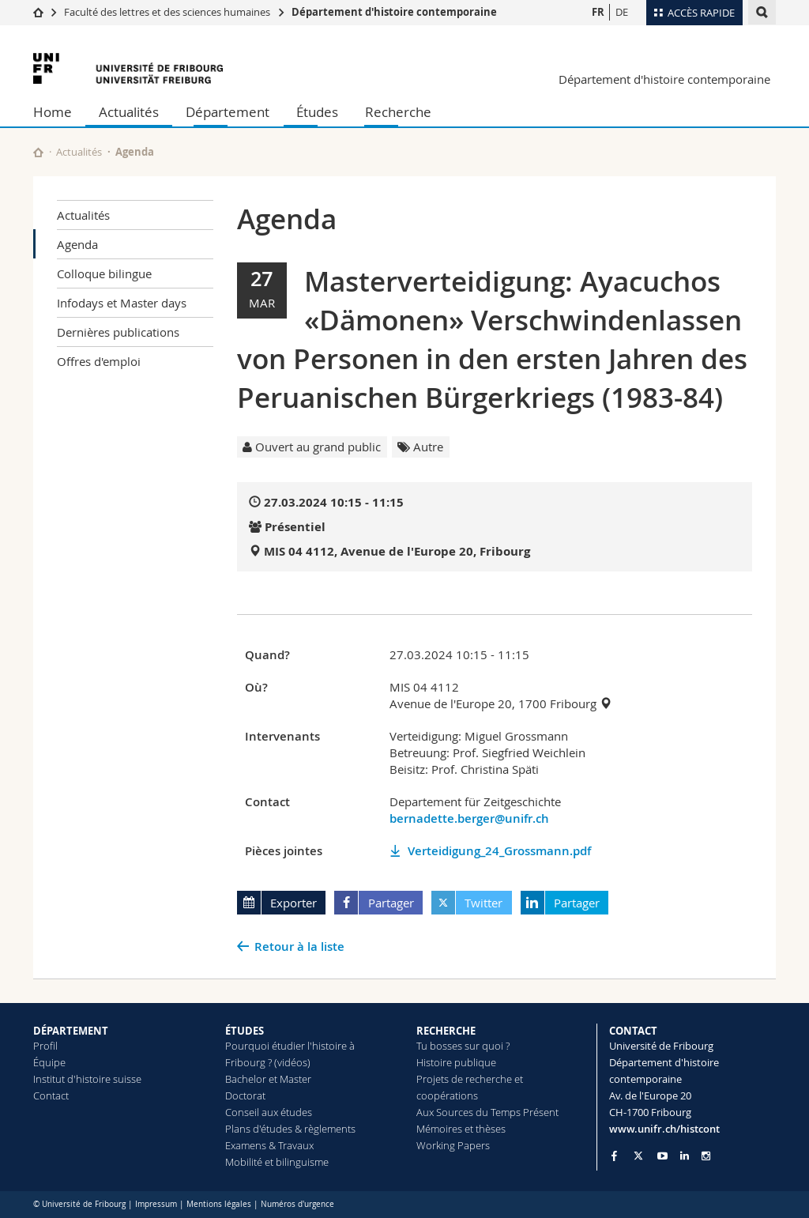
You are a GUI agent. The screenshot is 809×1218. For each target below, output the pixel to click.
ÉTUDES (244, 1031)
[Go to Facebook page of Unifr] (614, 1155)
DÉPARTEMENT (70, 1031)
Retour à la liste (299, 946)
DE (621, 12)
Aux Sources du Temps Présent (487, 1112)
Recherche (398, 112)
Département (227, 112)
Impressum (156, 1204)
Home (52, 112)
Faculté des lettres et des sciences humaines (168, 12)
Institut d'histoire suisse (87, 1079)
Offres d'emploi (99, 361)
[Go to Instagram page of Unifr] (706, 1156)
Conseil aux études (268, 1112)
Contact (51, 1095)
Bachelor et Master (268, 1079)
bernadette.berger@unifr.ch (469, 818)
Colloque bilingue (104, 273)
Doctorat (245, 1095)
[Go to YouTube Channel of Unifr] (662, 1156)
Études (317, 112)
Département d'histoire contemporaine (394, 12)
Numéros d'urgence (297, 1204)
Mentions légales (218, 1204)
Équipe (49, 1062)
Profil (45, 1046)
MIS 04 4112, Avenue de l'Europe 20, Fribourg (397, 551)
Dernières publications (118, 332)
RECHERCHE (446, 1031)
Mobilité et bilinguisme (277, 1162)
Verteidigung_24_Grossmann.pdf (499, 851)
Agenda (77, 244)
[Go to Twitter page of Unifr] (638, 1155)
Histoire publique (456, 1062)
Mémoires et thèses (461, 1129)
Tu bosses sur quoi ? (463, 1046)
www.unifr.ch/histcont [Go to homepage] (664, 1129)
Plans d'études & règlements (290, 1129)
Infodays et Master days (121, 303)
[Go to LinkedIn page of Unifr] (684, 1156)
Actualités (129, 112)
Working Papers (453, 1145)
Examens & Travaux (269, 1145)
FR (598, 12)
